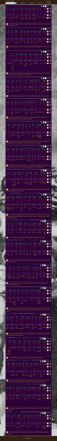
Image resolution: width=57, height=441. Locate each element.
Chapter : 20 (31, 3)
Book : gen (23, 3)
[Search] (10, 3)
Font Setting (48, 3)
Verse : (40, 3)
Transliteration (48, 1)
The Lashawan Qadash (10, 1)
